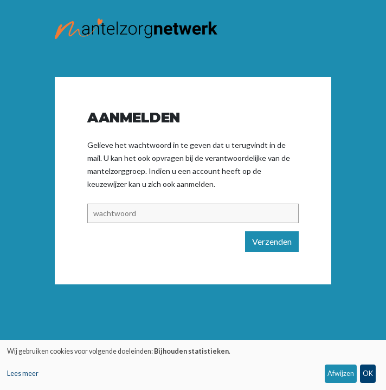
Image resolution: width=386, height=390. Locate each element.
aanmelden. (196, 183)
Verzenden (272, 241)
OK (368, 373)
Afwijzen (340, 373)
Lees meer (22, 373)
